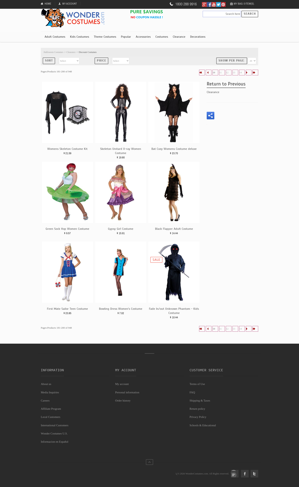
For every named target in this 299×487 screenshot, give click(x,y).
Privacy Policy (198, 416)
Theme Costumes (105, 37)
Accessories (143, 37)
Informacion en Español (54, 441)
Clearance (179, 37)
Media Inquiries (50, 392)
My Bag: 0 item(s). (244, 3)
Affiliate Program (51, 408)
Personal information (127, 392)
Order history (122, 400)
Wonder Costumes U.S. (54, 433)
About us (46, 384)
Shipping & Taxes (200, 400)
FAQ (192, 392)
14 (240, 72)
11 (220, 72)
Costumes (161, 37)
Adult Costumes (55, 37)
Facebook (245, 473)
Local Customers (50, 416)
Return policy (197, 408)
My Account (69, 3)
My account (122, 384)
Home (48, 3)
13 (234, 72)
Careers (45, 400)
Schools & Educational (203, 425)
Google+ (235, 473)
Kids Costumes (79, 37)
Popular (126, 37)
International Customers (54, 425)
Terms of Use (197, 384)
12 (227, 72)
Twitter (254, 473)
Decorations (197, 37)
